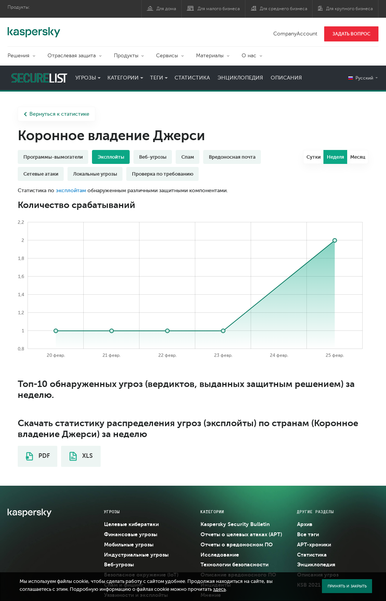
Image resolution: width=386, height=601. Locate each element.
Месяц (357, 157)
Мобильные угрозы (128, 544)
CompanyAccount (295, 34)
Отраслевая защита (71, 55)
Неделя (335, 157)
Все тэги (308, 534)
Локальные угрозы (95, 174)
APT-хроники (314, 544)
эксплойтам (71, 190)
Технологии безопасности (234, 564)
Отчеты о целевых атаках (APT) (241, 534)
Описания (286, 78)
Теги (156, 78)
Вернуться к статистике (56, 114)
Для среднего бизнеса (283, 8)
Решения (18, 55)
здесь (219, 589)
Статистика (192, 78)
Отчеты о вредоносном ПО (237, 544)
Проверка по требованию (162, 174)
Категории (123, 78)
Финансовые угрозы (130, 534)
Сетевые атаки (40, 174)
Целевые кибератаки (131, 524)
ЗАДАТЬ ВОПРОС (351, 34)
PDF (38, 456)
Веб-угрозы (153, 157)
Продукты (126, 55)
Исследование (220, 555)
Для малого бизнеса (219, 8)
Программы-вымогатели (53, 157)
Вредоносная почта (232, 157)
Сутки (313, 157)
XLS (81, 456)
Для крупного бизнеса (349, 8)
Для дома (166, 8)
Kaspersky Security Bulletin (235, 524)
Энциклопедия (240, 78)
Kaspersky (34, 28)
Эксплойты (111, 157)
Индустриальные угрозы (136, 555)
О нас (249, 55)
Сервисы (167, 55)
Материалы (210, 55)
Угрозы (85, 78)
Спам (187, 157)
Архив (304, 524)
